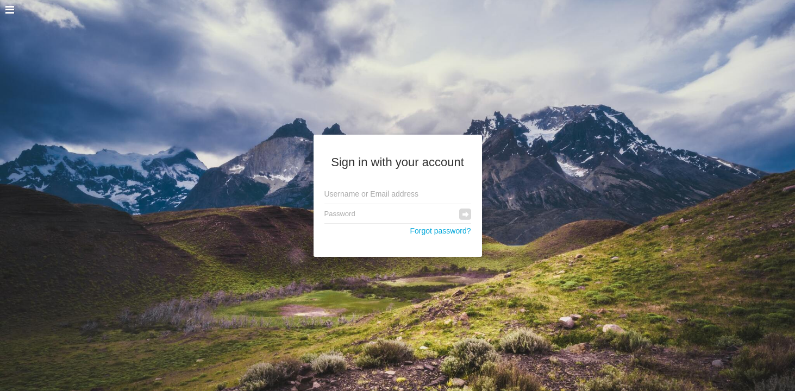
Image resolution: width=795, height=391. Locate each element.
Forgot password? (440, 230)
